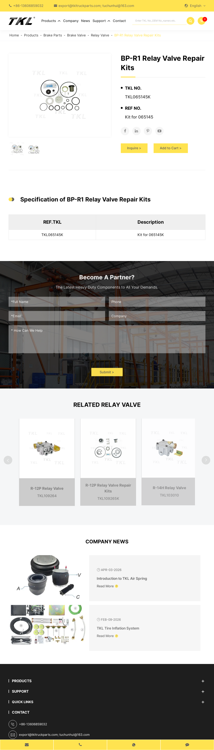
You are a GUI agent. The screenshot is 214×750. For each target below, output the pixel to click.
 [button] (10, 458)
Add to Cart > (171, 144)
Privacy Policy (118, 735)
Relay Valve (100, 35)
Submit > (107, 376)
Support (101, 21)
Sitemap (91, 735)
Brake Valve (76, 35)
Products (51, 21)
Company (71, 21)
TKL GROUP (101, 728)
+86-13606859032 (28, 6)
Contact (119, 21)
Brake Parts (52, 35)
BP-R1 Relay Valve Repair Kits (137, 35)
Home (14, 35)
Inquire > (134, 144)
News (85, 21)
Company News (107, 546)
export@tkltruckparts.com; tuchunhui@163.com (96, 6)
